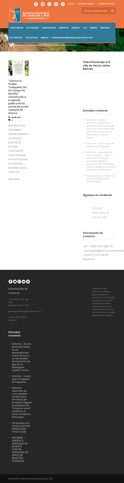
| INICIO (71, 3)
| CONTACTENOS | (106, 3)
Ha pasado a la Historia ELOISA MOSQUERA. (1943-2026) (100, 178)
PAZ (85, 27)
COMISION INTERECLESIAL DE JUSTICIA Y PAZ (72, 37)
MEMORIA (105, 27)
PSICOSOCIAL (31, 37)
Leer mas (14, 179)
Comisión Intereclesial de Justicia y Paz (100, 212)
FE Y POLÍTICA (16, 37)
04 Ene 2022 (16, 117)
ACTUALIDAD (32, 27)
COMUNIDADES (49, 27)
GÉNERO (94, 27)
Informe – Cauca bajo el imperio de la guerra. (100, 145)
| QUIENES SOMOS (85, 3)
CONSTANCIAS (16, 27)
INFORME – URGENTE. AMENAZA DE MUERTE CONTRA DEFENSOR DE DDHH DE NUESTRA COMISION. (20, 449)
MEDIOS (44, 37)
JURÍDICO (76, 27)
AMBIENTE (64, 27)
